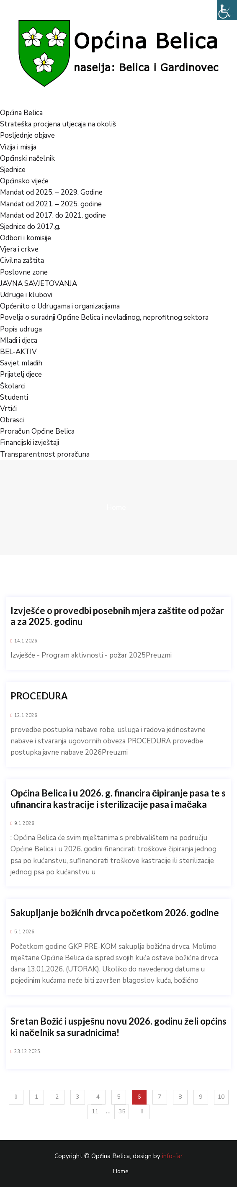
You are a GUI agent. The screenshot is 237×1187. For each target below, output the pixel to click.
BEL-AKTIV (18, 352)
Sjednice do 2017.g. (30, 226)
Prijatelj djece (21, 374)
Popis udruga (21, 329)
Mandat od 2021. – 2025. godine (51, 204)
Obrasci (12, 420)
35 (121, 1111)
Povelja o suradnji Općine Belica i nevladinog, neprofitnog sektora (104, 317)
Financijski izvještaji (29, 442)
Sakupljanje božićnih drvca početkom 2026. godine (114, 912)
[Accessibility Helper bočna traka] (227, 10)
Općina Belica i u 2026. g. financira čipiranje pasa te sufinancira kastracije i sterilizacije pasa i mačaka (118, 798)
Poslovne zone (24, 272)
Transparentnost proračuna (45, 454)
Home (116, 507)
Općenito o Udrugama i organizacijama (60, 306)
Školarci (13, 386)
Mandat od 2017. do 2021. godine (53, 215)
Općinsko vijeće (24, 181)
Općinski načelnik (27, 158)
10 (221, 1097)
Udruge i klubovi (26, 295)
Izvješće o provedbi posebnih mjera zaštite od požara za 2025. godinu (117, 616)
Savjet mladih (21, 363)
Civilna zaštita (22, 260)
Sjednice (13, 170)
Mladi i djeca (18, 340)
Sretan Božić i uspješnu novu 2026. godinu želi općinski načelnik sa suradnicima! (118, 1027)
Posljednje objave (27, 135)
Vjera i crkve (19, 249)
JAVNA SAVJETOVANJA (38, 283)
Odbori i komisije (25, 238)
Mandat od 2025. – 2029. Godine (51, 192)
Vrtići (8, 409)
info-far (172, 1156)
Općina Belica (21, 113)
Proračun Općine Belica (37, 431)
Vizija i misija (18, 147)
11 (95, 1111)
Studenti (14, 397)
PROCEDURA (39, 696)
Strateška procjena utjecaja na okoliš (58, 124)
